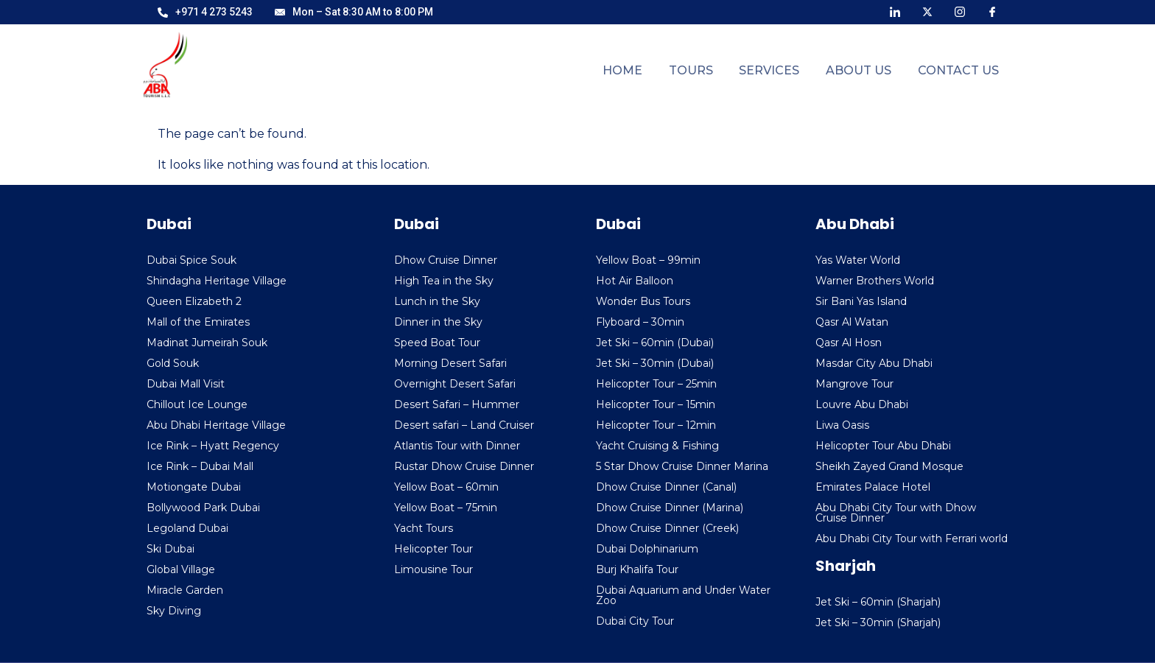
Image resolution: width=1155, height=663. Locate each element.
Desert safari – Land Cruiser (464, 425)
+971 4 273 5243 (205, 12)
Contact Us (960, 70)
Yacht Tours (423, 528)
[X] (927, 11)
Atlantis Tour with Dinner (457, 445)
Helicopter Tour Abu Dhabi (883, 445)
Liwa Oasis (842, 425)
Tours (706, 70)
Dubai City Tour (635, 621)
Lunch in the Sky (437, 301)
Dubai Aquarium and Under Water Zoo (683, 595)
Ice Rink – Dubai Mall (200, 466)
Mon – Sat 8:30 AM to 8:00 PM (354, 12)
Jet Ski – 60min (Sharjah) (878, 601)
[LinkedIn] (895, 11)
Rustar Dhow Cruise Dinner (464, 466)
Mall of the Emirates (198, 322)
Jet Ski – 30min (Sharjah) (878, 622)
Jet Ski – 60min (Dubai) (655, 342)
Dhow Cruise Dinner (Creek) (667, 528)
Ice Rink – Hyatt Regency (213, 445)
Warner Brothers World (874, 280)
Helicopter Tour (433, 548)
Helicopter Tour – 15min (655, 404)
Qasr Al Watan (851, 322)
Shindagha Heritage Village (217, 280)
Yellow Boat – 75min (445, 507)
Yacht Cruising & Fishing (657, 445)
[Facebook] (992, 11)
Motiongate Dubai (194, 487)
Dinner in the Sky (438, 322)
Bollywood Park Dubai (203, 507)
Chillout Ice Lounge (197, 404)
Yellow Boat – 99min (648, 260)
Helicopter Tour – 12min (656, 425)
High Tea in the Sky (444, 280)
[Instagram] (960, 11)
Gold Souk (173, 363)
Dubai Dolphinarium (647, 548)
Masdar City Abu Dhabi (874, 363)
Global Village (181, 569)
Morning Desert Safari (450, 363)
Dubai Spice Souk (191, 260)
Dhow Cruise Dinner (445, 260)
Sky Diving (174, 610)
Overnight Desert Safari (455, 383)
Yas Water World (857, 260)
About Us (865, 70)
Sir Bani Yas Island (861, 301)
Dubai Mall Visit (186, 383)
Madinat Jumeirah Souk (207, 342)
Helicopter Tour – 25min (656, 383)
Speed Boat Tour (437, 342)
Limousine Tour (433, 569)
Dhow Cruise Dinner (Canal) (666, 487)
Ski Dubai (170, 548)
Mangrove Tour (854, 383)
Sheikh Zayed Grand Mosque (889, 466)
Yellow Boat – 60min (446, 487)
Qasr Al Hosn (848, 342)
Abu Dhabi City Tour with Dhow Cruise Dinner (895, 513)
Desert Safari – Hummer (456, 404)
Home (641, 70)
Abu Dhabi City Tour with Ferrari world (911, 538)
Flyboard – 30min (640, 322)
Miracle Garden (185, 590)
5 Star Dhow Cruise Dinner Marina (682, 466)
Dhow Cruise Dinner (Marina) (669, 507)
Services (780, 70)
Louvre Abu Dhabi (861, 404)
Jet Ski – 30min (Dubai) (655, 363)
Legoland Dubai (187, 528)
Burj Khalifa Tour (637, 569)
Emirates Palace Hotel (872, 487)
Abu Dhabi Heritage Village (216, 425)
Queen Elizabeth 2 (194, 301)
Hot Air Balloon (634, 280)
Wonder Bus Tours (643, 301)
